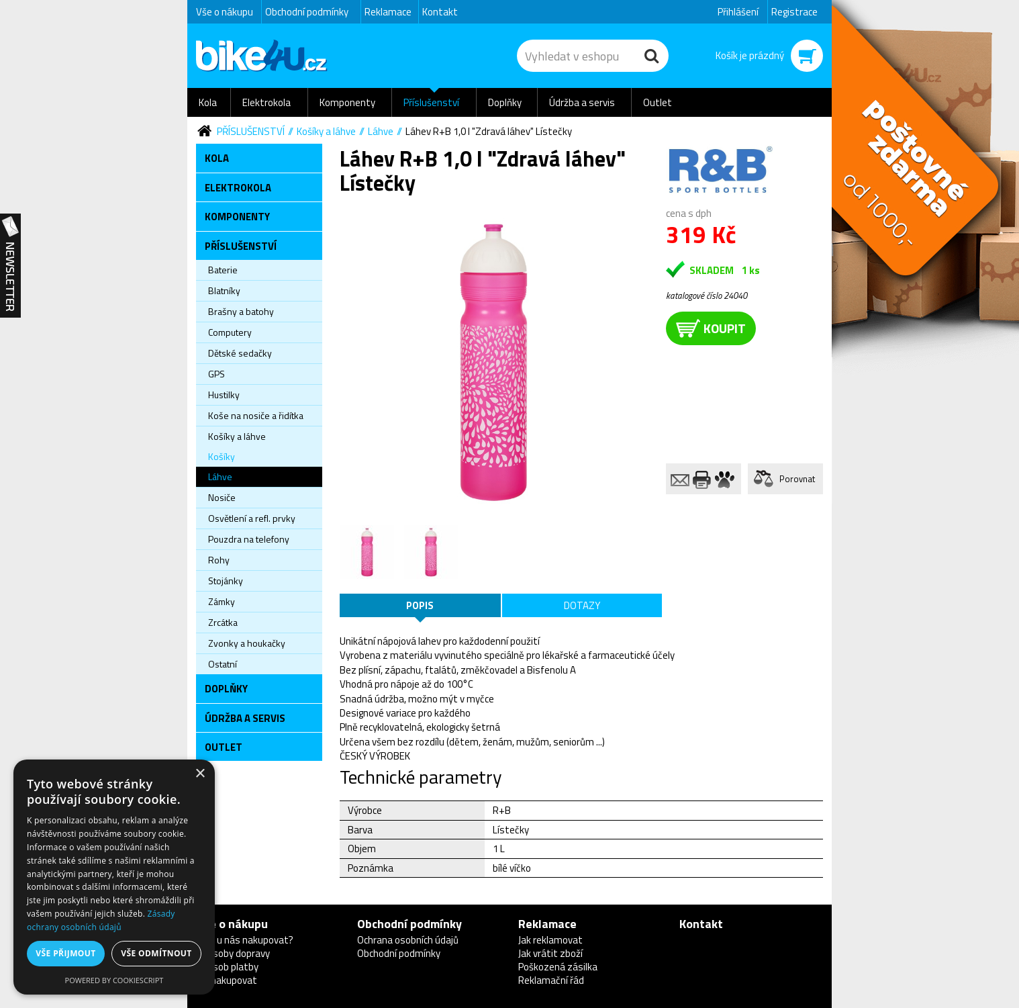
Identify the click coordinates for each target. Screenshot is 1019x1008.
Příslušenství (431, 102)
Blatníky (224, 290)
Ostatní (222, 664)
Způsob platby (227, 966)
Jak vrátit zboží (550, 953)
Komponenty (347, 102)
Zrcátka (223, 622)
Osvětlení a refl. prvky (251, 518)
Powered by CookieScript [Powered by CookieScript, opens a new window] (114, 980)
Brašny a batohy (241, 311)
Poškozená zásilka (557, 966)
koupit (711, 328)
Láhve (380, 131)
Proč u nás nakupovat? (244, 940)
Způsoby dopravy (233, 953)
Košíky (221, 456)
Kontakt (440, 11)
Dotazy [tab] (582, 605)
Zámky (221, 601)
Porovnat (797, 479)
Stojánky (225, 581)
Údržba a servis (582, 102)
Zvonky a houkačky (246, 643)
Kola (208, 102)
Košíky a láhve (326, 131)
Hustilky (224, 394)
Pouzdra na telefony (248, 539)
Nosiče (222, 497)
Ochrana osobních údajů (407, 940)
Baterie (223, 270)
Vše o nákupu (224, 11)
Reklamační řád (551, 980)
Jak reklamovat (550, 940)
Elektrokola (266, 102)
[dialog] (114, 877)
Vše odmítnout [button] (156, 953)
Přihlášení (738, 11)
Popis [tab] (420, 605)
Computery (230, 332)
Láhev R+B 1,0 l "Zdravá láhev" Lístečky (488, 131)
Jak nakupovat (226, 980)
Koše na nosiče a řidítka (255, 415)
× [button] (200, 774)
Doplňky (505, 102)
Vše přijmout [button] (65, 953)
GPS (216, 374)
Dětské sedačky (240, 353)
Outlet (657, 102)
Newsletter (10, 266)
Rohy (219, 560)
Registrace (794, 11)
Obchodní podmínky (306, 11)
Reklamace (388, 11)
